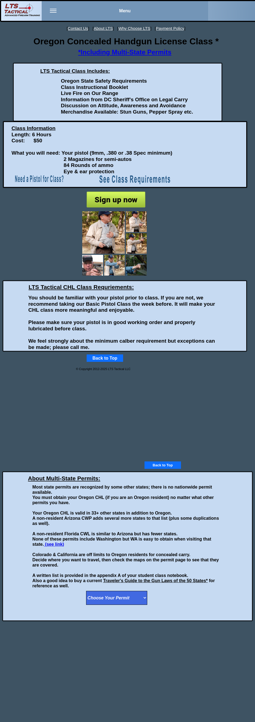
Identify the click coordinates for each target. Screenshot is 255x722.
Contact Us (78, 28)
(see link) (54, 544)
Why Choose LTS (134, 28)
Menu (90, 14)
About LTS (103, 28)
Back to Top (163, 465)
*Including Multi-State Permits (124, 52)
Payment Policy (170, 28)
